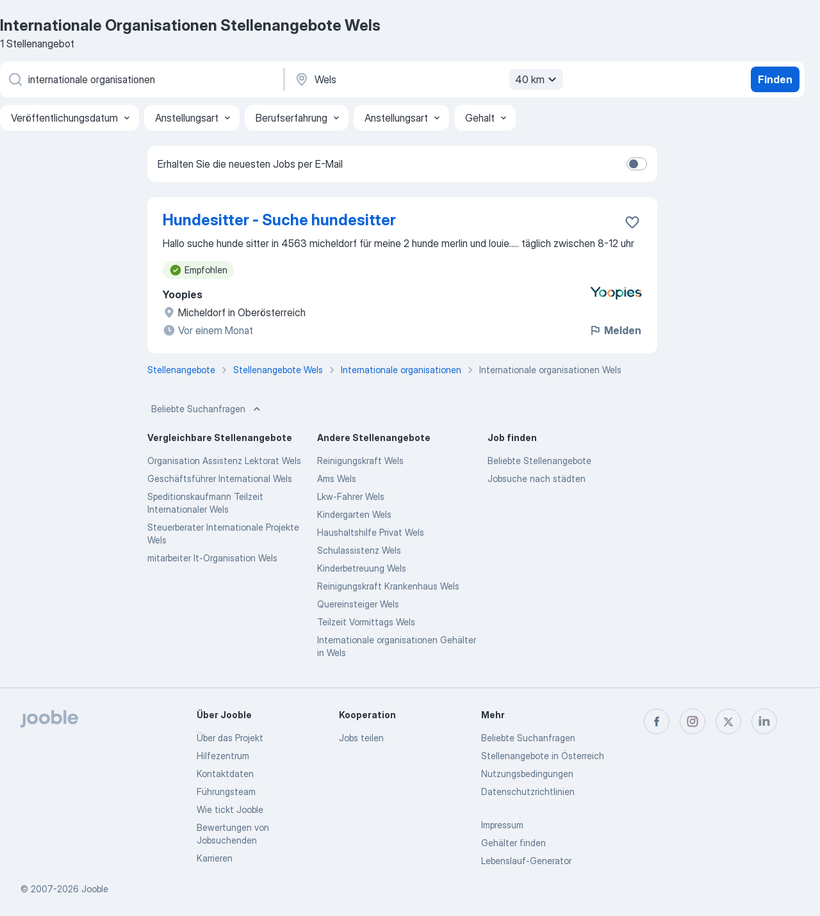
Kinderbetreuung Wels (361, 568)
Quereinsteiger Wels (358, 604)
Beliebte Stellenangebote (539, 460)
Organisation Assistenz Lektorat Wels (224, 460)
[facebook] (656, 721)
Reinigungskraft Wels (360, 460)
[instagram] (692, 721)
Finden (775, 79)
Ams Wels (336, 478)
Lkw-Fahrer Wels (350, 496)
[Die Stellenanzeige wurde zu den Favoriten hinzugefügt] (632, 222)
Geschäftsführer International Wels (219, 478)
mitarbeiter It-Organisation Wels (212, 557)
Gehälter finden (513, 842)
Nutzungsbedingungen (527, 773)
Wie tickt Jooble (230, 809)
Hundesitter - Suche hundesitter (279, 220)
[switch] (637, 163)
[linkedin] (764, 721)
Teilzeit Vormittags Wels (366, 621)
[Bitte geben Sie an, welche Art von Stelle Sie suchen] (141, 79)
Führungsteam (226, 791)
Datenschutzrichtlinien (528, 791)
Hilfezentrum (223, 755)
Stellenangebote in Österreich (542, 755)
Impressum (502, 824)
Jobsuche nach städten (537, 478)
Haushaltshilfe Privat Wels (370, 532)
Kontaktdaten (225, 773)
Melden (615, 330)
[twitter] (728, 721)
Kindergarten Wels (354, 514)
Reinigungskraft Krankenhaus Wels (388, 586)
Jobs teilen (361, 737)
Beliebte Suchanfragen (207, 409)
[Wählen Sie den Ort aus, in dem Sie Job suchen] (427, 79)
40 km (537, 79)
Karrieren (215, 858)
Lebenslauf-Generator (526, 860)
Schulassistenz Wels (359, 550)
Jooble (94, 888)
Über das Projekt (230, 737)
